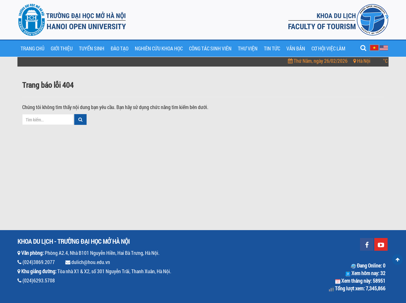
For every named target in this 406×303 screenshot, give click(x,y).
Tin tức (272, 48)
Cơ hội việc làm (328, 48)
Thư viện (248, 48)
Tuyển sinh (91, 48)
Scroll (397, 259)
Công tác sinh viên (210, 48)
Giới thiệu (62, 48)
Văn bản (295, 48)
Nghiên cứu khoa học (159, 48)
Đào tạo (119, 48)
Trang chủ (32, 48)
